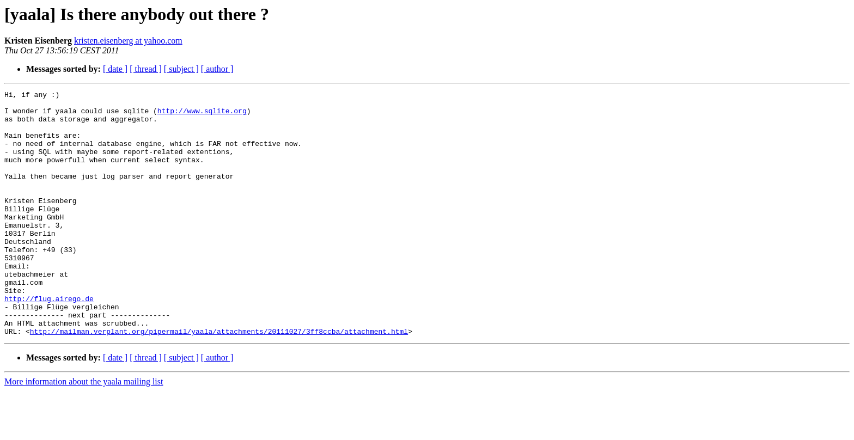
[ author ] (217, 69)
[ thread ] (146, 69)
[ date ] (115, 69)
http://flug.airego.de (49, 341)
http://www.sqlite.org (202, 115)
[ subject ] (181, 69)
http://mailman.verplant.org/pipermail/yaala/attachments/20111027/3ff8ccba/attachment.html (219, 380)
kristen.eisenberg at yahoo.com (128, 40)
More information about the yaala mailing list (83, 430)
